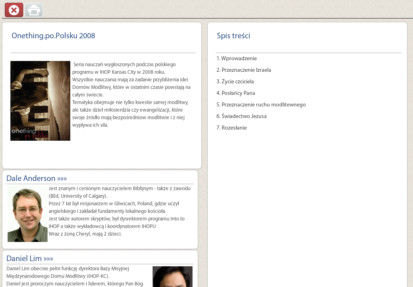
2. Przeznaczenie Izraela (243, 70)
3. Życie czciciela (235, 82)
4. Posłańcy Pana (235, 93)
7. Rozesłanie (231, 128)
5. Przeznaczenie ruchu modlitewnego (261, 105)
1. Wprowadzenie (236, 59)
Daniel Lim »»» (29, 259)
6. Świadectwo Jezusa (241, 117)
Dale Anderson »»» (36, 179)
